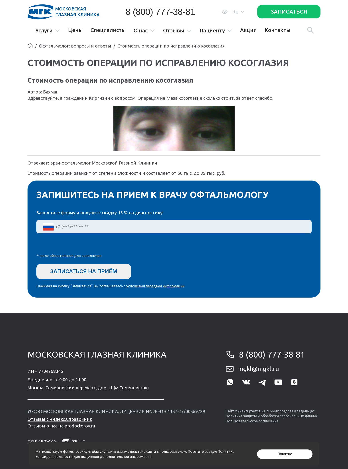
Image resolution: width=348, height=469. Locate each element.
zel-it (73, 441)
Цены (75, 30)
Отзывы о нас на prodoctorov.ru (61, 425)
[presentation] (70, 246)
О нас (144, 31)
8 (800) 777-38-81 (160, 12)
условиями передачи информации (155, 286)
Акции (248, 30)
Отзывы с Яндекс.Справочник (60, 419)
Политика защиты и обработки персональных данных (272, 416)
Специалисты (108, 30)
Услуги (47, 31)
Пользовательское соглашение (252, 421)
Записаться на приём (83, 271)
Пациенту (216, 31)
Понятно (284, 454)
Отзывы (177, 31)
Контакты (278, 30)
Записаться (289, 11)
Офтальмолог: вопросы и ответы (75, 45)
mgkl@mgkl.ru (258, 368)
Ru (238, 12)
